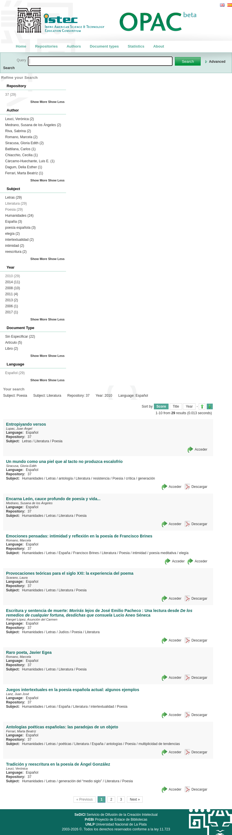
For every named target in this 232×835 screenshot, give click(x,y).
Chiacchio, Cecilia (21, 155)
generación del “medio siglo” (80, 781)
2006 (11, 306)
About (158, 46)
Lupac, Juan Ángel (19, 428)
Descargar (199, 487)
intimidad (14, 246)
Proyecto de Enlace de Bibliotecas (116, 820)
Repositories (46, 46)
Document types (104, 46)
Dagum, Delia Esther (23, 167)
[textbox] (100, 61)
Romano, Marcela (21, 137)
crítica (130, 478)
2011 (11, 294)
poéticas (65, 744)
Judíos (64, 632)
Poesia (57, 441)
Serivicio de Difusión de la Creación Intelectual (116, 815)
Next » (135, 799)
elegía (12, 234)
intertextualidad (19, 240)
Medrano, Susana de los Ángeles (33, 125)
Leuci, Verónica (19, 119)
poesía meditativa (162, 553)
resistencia (101, 478)
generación (146, 478)
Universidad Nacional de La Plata (115, 824)
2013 (11, 300)
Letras (13, 197)
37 (29, 437)
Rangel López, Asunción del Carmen (31, 619)
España (13, 222)
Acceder (201, 449)
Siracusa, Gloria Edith (24, 143)
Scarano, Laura (17, 577)
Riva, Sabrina (18, 131)
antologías (114, 744)
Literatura (41, 441)
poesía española (20, 228)
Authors (74, 46)
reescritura (16, 252)
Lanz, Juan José (17, 694)
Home (21, 46)
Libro (11, 349)
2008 (12, 288)
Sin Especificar (20, 337)
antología (66, 478)
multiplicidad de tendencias (159, 744)
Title (176, 406)
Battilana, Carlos (20, 149)
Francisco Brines (86, 553)
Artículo (13, 343)
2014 (12, 282)
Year (189, 406)
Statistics (136, 46)
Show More (38, 101)
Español (32, 433)
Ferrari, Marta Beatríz (24, 173)
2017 (11, 312)
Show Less (56, 101)
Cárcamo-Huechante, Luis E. (30, 161)
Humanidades (19, 216)
